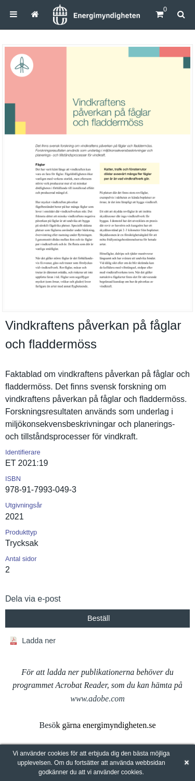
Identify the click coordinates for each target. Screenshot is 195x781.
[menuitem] (13, 14)
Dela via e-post (33, 598)
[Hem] (96, 14)
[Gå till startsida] (35, 14)
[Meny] (13, 14)
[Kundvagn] (159, 14)
